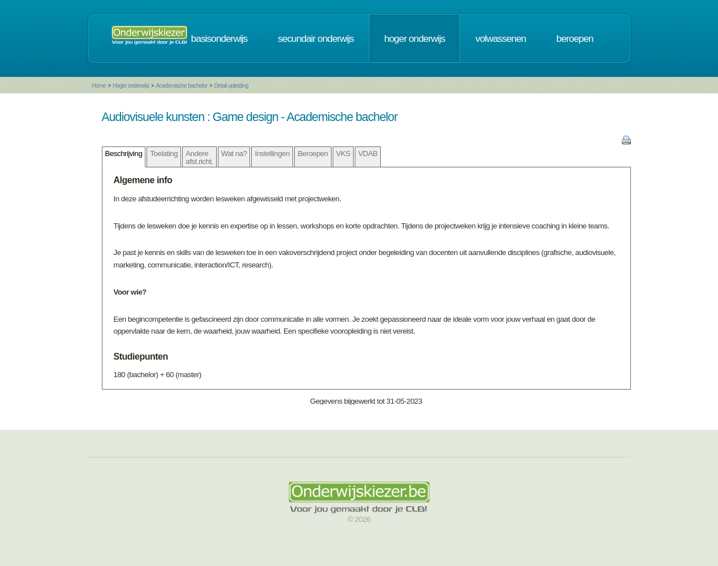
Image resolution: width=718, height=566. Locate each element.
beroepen (574, 38)
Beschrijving (124, 153)
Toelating (164, 153)
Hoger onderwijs (131, 86)
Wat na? (234, 153)
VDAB (367, 153)
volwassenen (500, 38)
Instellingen (272, 153)
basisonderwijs (219, 38)
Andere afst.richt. (199, 157)
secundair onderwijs (316, 38)
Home (99, 86)
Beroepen (313, 153)
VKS (343, 153)
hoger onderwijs (414, 38)
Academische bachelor (181, 86)
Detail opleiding (231, 86)
